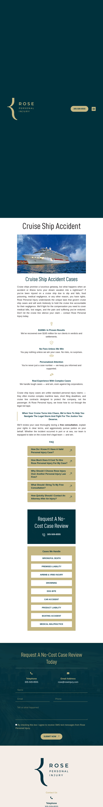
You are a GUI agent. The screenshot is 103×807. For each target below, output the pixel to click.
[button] (94, 109)
